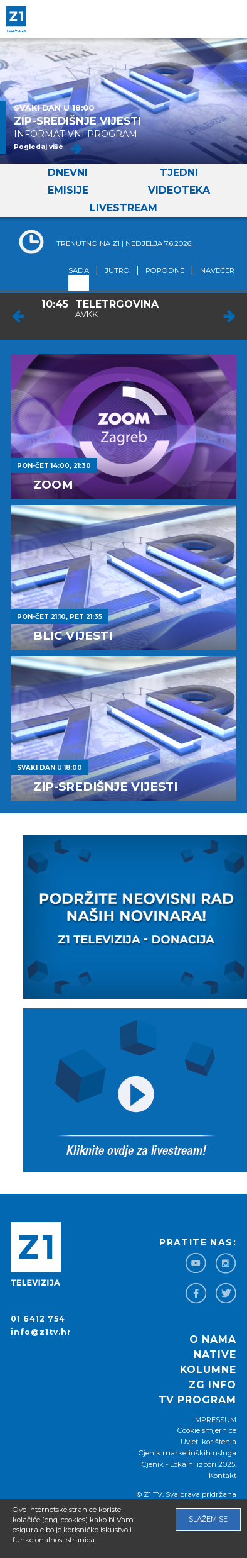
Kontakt (222, 1475)
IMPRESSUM (214, 1419)
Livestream (123, 208)
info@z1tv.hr (41, 1332)
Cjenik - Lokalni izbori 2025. (189, 1464)
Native (215, 1354)
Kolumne (208, 1370)
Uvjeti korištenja (208, 1441)
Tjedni (179, 173)
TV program (197, 1400)
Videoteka (179, 190)
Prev (18, 316)
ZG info (212, 1385)
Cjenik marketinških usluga (187, 1453)
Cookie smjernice (206, 1430)
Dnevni (68, 173)
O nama (212, 1339)
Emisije (68, 190)
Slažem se (208, 1519)
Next (228, 316)
